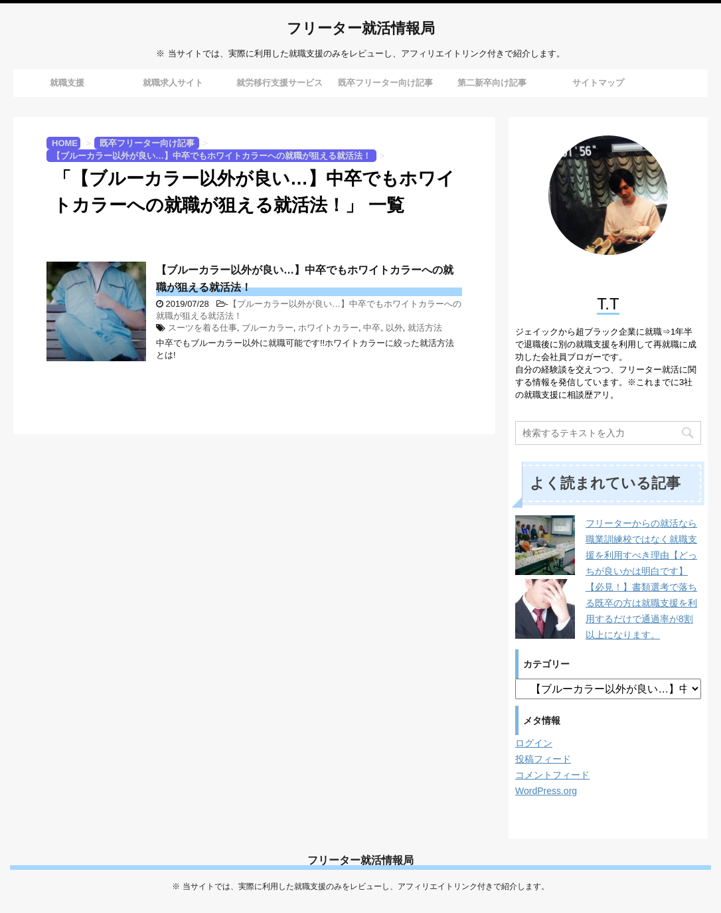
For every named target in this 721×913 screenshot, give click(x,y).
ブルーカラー (267, 328)
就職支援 (67, 83)
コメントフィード (552, 775)
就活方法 (425, 328)
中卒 (371, 328)
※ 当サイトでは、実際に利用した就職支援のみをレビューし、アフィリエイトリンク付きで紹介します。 (360, 886)
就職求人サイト (173, 83)
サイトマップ (598, 83)
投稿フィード (543, 759)
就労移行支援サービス (279, 83)
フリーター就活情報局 (361, 29)
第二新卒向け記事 (491, 83)
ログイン (533, 743)
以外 (394, 328)
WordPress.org (546, 791)
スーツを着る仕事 (202, 328)
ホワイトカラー (328, 328)
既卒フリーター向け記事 (385, 83)
